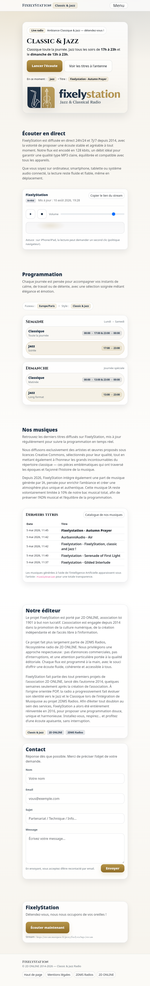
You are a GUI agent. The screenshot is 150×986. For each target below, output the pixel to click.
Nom (29, 770)
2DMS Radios (84, 975)
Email (29, 789)
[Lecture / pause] (30, 214)
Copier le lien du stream (106, 195)
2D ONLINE (106, 975)
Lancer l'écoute (45, 66)
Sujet (29, 810)
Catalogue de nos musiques (103, 515)
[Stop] (42, 214)
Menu (118, 5)
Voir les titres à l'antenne (88, 66)
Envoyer (112, 868)
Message (32, 829)
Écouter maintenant (47, 927)
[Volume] (92, 214)
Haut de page (33, 975)
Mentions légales (58, 975)
